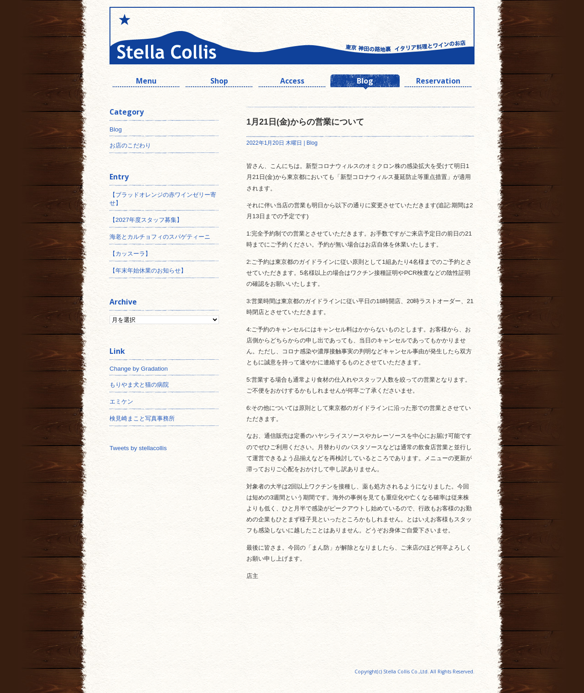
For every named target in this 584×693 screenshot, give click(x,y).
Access (292, 82)
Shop (219, 82)
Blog (365, 82)
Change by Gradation (139, 368)
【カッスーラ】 (130, 253)
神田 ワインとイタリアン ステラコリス (201, 35)
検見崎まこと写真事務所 (142, 418)
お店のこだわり (130, 145)
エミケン (121, 401)
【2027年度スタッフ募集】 (146, 219)
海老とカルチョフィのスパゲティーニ (160, 236)
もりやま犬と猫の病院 (139, 384)
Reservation (438, 82)
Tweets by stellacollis (138, 448)
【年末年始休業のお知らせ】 (148, 270)
